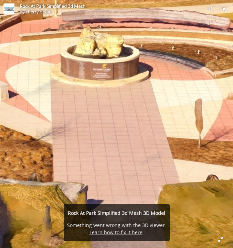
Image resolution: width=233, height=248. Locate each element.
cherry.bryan (39, 12)
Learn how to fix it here (115, 232)
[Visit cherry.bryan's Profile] (8, 8)
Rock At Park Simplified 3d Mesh (52, 6)
